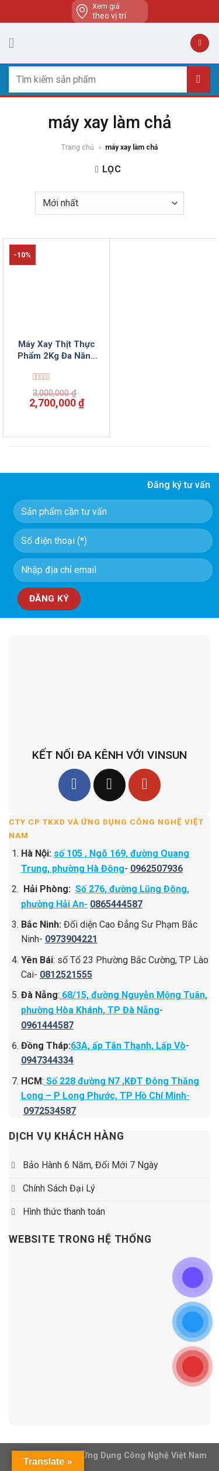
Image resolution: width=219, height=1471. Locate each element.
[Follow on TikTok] (109, 785)
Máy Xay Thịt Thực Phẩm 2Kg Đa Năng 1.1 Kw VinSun (57, 350)
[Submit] (198, 79)
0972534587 (49, 1110)
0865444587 (116, 904)
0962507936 (156, 868)
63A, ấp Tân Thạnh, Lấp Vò (128, 1045)
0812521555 (66, 974)
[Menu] (16, 43)
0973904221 (71, 939)
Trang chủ (77, 147)
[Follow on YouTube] (144, 785)
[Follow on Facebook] (74, 785)
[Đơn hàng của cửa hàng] (109, 203)
